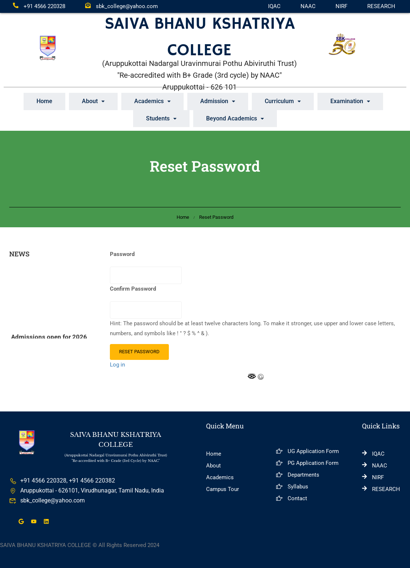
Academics (152, 101)
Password (122, 253)
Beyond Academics (235, 118)
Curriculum (283, 101)
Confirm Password (133, 288)
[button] (93, 101)
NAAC (308, 6)
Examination (350, 101)
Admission (217, 101)
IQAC (274, 6)
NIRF (341, 6)
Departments (298, 474)
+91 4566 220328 (39, 6)
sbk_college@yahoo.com (121, 6)
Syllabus (292, 486)
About (93, 101)
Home (44, 101)
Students (161, 118)
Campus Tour (222, 488)
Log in (117, 364)
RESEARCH (381, 6)
